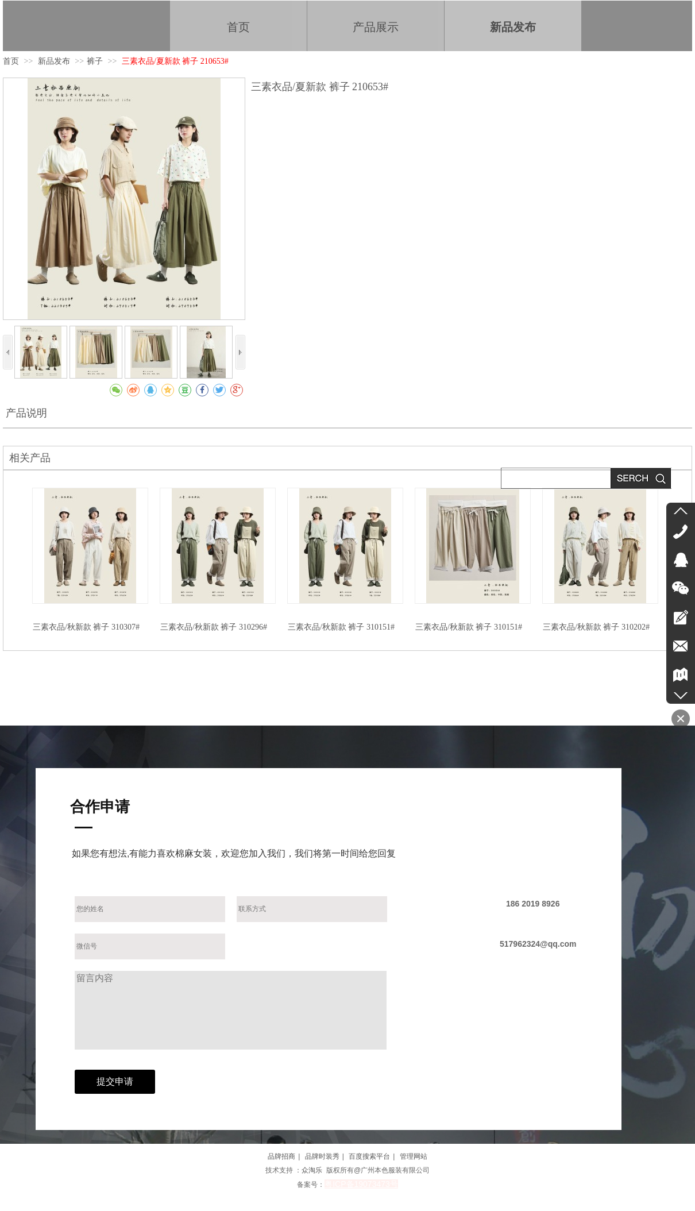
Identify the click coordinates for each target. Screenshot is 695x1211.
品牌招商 (281, 1156)
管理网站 (413, 1156)
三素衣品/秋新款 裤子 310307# (86, 627)
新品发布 (55, 61)
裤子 (95, 61)
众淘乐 (312, 1170)
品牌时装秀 (322, 1156)
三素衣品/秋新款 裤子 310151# (341, 627)
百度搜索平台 (369, 1156)
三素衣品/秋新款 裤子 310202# (596, 627)
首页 (11, 61)
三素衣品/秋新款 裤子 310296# (213, 627)
